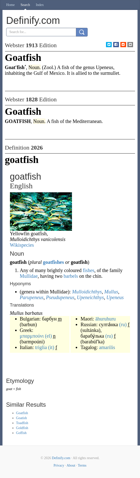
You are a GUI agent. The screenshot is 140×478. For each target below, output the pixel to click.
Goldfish (22, 428)
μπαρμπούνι (32, 336)
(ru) (123, 324)
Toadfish (22, 423)
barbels (71, 276)
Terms (82, 465)
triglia (41, 347)
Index (40, 5)
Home (10, 5)
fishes (88, 270)
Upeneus (115, 297)
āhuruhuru (105, 318)
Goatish (21, 418)
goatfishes (53, 262)
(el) (48, 336)
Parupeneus (32, 297)
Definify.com (61, 458)
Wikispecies (22, 245)
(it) (51, 347)
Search (25, 5)
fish (18, 389)
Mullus (111, 291)
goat (9, 389)
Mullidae (29, 276)
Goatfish (22, 413)
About (71, 465)
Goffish (21, 433)
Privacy (59, 465)
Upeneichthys (90, 297)
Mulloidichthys (87, 291)
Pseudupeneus (60, 297)
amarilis (107, 347)
